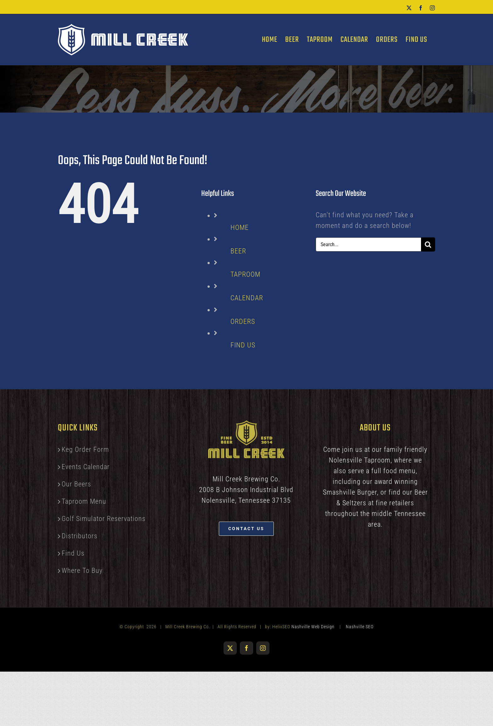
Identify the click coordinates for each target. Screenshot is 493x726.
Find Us (73, 553)
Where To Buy (82, 570)
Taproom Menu (84, 501)
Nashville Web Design (313, 626)
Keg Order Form (85, 449)
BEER (238, 251)
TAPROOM (245, 274)
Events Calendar (86, 467)
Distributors (79, 536)
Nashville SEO (360, 626)
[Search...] (368, 244)
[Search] (428, 244)
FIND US (242, 345)
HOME (239, 227)
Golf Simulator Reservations (104, 519)
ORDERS (242, 321)
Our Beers (76, 484)
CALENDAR (246, 298)
